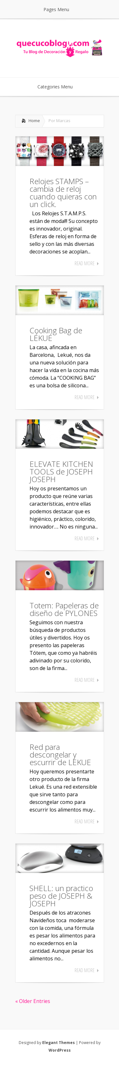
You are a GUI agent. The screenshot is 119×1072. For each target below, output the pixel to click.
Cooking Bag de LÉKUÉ (56, 334)
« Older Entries (32, 1001)
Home (34, 120)
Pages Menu (60, 9)
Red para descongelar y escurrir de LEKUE (60, 754)
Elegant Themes (58, 1042)
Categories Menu (59, 87)
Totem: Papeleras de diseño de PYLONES (64, 609)
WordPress (60, 1050)
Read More (85, 263)
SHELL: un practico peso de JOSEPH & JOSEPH (61, 896)
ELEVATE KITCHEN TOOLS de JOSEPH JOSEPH (61, 471)
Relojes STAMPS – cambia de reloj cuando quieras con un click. (63, 192)
